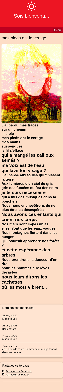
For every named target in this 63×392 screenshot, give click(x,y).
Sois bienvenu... (31, 16)
